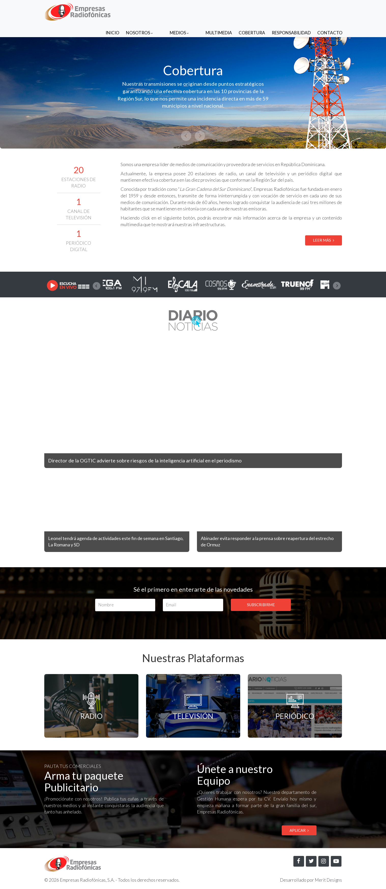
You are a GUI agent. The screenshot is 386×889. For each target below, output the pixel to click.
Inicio (133, 10)
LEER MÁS (323, 240)
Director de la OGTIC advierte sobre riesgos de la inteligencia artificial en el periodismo (155, 460)
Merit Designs (327, 880)
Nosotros (159, 10)
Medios (189, 10)
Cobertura (252, 10)
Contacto (329, 10)
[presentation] (97, 286)
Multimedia (219, 10)
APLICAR (299, 830)
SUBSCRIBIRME (261, 604)
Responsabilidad (291, 10)
